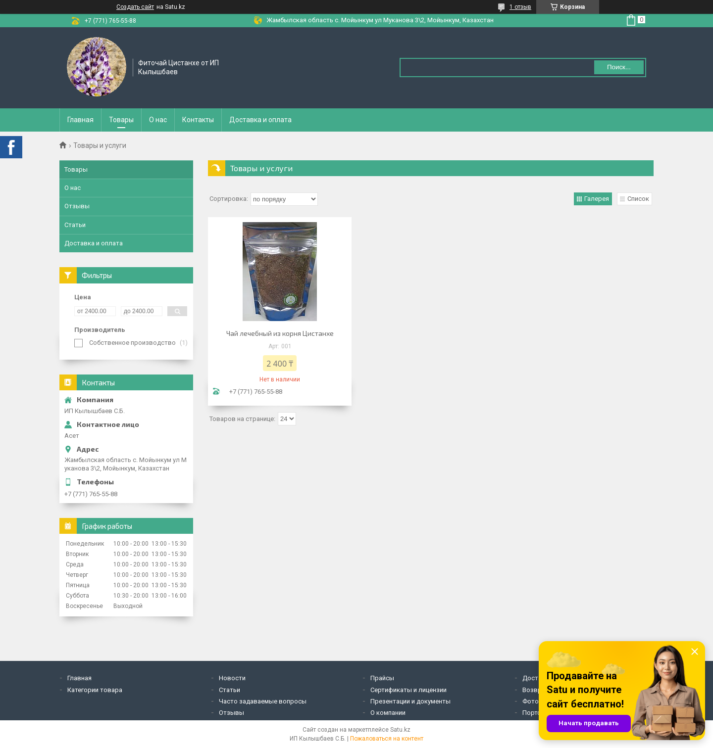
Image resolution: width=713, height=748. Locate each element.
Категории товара (94, 690)
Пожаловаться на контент (386, 738)
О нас (158, 120)
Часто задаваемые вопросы (262, 701)
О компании (388, 712)
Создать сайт (135, 6)
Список (638, 198)
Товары (121, 120)
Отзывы (77, 206)
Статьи (75, 225)
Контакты (198, 120)
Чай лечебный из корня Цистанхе (280, 333)
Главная (80, 120)
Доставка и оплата (260, 120)
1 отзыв (520, 6)
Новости (232, 678)
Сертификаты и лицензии (408, 690)
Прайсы (382, 678)
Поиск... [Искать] (619, 67)
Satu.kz (400, 729)
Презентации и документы (410, 701)
